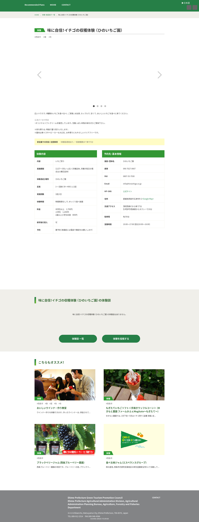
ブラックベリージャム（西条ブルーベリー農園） (61, 462)
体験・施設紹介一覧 (48, 15)
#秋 (55, 403)
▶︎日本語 (24, 7)
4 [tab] (105, 106)
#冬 (50, 37)
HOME (37, 15)
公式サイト (127, 191)
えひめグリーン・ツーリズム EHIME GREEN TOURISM (11, 6)
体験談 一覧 (78, 338)
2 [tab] (97, 106)
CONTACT (66, 4)
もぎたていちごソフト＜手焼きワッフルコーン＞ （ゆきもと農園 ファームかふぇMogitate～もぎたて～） (133, 409)
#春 (44, 37)
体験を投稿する (121, 338)
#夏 (50, 403)
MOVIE (53, 4)
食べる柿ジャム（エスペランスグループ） (126, 462)
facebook (183, 7)
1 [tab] (94, 106)
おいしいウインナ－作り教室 (52, 408)
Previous (39, 74)
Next (160, 74)
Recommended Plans (34, 4)
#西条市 (38, 37)
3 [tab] (101, 106)
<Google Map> (148, 198)
